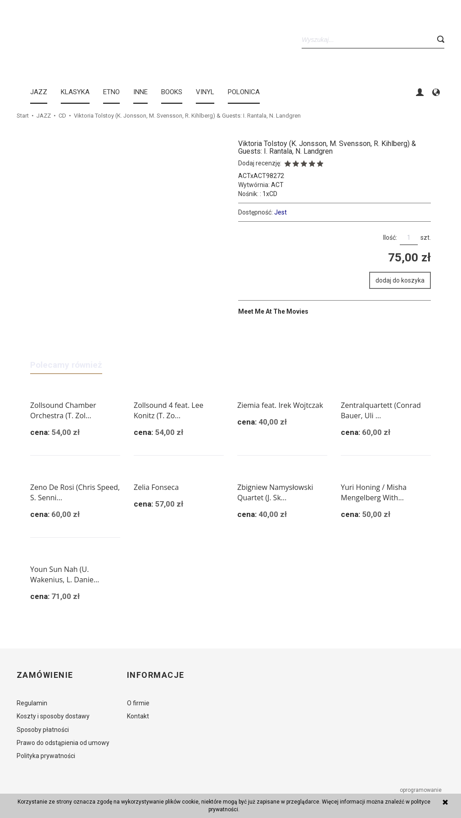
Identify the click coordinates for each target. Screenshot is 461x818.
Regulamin (32, 703)
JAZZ (38, 92)
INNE (140, 92)
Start (23, 115)
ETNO (111, 92)
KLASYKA (75, 92)
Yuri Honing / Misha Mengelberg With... (374, 492)
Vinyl (205, 92)
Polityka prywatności (46, 755)
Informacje (155, 675)
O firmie (138, 703)
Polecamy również (66, 365)
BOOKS (171, 92)
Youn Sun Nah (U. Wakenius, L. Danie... (64, 574)
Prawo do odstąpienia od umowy (63, 742)
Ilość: (390, 237)
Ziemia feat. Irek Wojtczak (280, 405)
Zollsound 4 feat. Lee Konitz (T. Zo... (168, 410)
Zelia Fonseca (156, 487)
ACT (277, 184)
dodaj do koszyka (400, 280)
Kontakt (138, 716)
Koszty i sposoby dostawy (53, 716)
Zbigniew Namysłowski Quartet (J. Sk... (275, 492)
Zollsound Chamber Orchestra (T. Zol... (63, 410)
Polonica (244, 92)
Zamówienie (45, 675)
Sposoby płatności (43, 729)
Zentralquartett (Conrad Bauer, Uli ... (381, 410)
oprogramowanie (421, 790)
